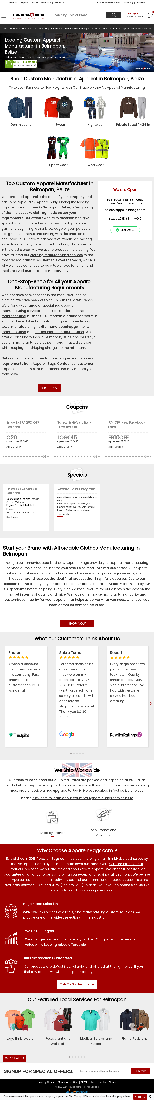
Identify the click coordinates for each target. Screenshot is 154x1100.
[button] (70, 753)
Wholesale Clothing (76, 28)
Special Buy (127, 2)
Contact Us (59, 2)
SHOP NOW (50, 388)
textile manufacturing (54, 326)
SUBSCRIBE (141, 1071)
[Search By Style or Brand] (78, 15)
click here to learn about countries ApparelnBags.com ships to (82, 798)
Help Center (46, 2)
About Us (13, 2)
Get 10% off (12, 1058)
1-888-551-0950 (29, 62)
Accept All (140, 1096)
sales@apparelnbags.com (125, 210)
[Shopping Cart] (149, 15)
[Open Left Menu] (4, 15)
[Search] (113, 15)
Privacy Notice (46, 1082)
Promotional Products (16, 28)
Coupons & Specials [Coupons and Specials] (29, 2)
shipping (142, 785)
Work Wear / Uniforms (47, 28)
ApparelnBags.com (52, 858)
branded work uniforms (43, 869)
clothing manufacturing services (56, 255)
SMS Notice (88, 1082)
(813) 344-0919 (131, 218)
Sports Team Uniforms (104, 28)
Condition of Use (68, 1082)
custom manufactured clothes (26, 342)
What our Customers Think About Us (77, 638)
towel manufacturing (19, 326)
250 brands (48, 912)
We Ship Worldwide (77, 770)
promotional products (106, 879)
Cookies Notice (108, 1082)
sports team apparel (88, 869)
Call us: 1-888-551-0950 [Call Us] (108, 2)
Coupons (77, 407)
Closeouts (140, 2)
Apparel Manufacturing (135, 28)
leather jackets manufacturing (59, 332)
